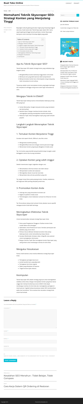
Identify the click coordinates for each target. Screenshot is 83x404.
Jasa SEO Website (64, 24)
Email (6, 338)
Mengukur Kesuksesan (24, 54)
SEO (9, 11)
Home (5, 11)
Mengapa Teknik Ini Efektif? (25, 43)
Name (6, 331)
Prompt (76, 3)
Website (6, 346)
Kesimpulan (21, 56)
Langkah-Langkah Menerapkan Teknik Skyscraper (31, 45)
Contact (69, 3)
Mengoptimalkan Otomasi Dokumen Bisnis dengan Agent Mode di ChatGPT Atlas (69, 66)
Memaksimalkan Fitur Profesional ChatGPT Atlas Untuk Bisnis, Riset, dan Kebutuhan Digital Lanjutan (68, 72)
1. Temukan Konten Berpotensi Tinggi (28, 47)
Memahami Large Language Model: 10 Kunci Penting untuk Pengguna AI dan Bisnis (69, 82)
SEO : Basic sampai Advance (67, 31)
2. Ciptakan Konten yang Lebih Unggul (28, 49)
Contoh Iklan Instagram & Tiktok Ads (69, 28)
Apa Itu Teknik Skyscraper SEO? (26, 41)
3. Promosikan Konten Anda (25, 51)
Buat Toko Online (13, 3)
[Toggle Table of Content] (42, 39)
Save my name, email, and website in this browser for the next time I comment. (29, 356)
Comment (7, 308)
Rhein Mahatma (8, 27)
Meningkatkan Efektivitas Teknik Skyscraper (29, 53)
